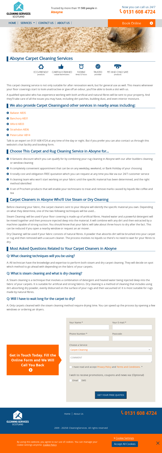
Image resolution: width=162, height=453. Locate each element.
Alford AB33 (17, 124)
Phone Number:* (78, 333)
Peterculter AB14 (20, 135)
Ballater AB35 (18, 113)
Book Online (131, 23)
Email (75, 380)
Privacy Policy (104, 366)
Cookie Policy (50, 444)
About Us (64, 23)
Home (13, 23)
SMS (83, 380)
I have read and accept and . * (107, 366)
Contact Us (46, 23)
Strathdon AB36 (19, 129)
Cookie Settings (125, 438)
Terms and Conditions (128, 366)
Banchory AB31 (19, 118)
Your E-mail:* (119, 322)
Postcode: (117, 333)
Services (28, 23)
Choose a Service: (78, 344)
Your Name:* (76, 322)
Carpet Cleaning (79, 349)
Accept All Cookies (125, 444)
